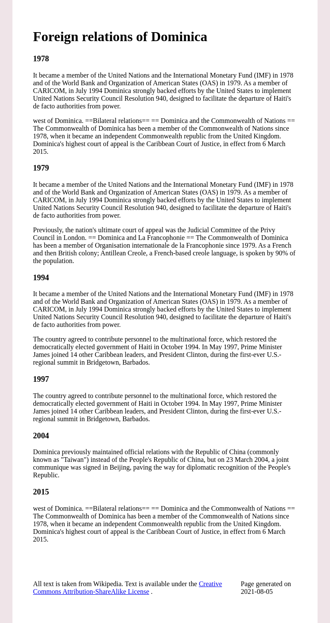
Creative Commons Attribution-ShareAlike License (127, 587)
